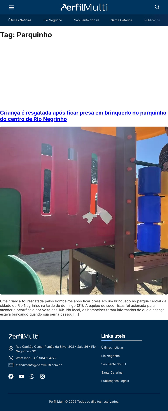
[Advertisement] (84, 74)
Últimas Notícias (19, 20)
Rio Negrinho (53, 20)
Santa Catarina (121, 20)
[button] (157, 6)
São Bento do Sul (86, 20)
